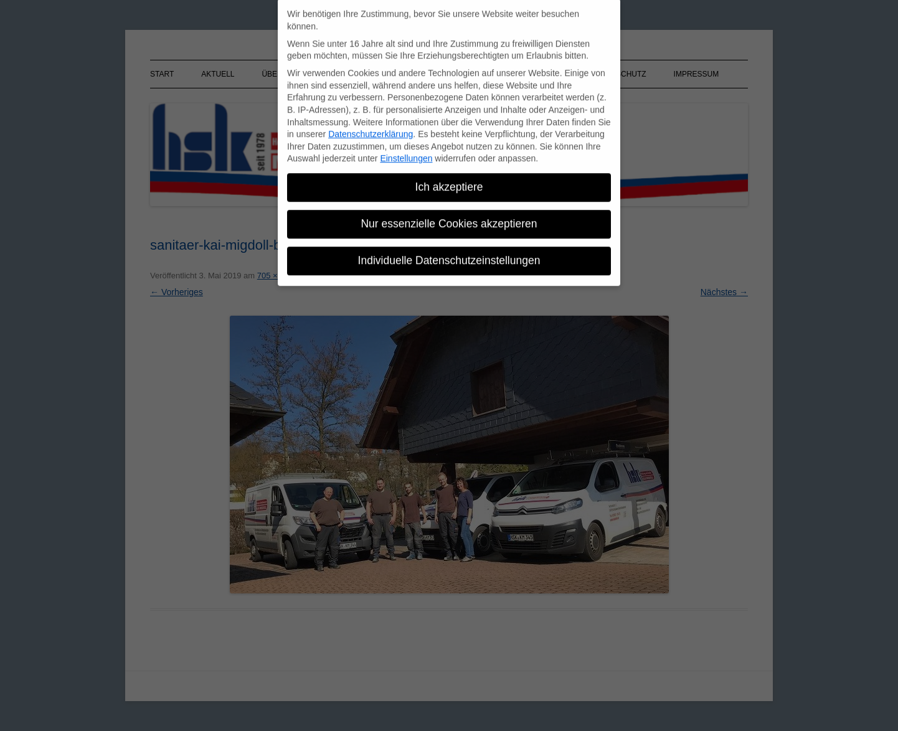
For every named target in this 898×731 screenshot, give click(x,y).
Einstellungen (406, 153)
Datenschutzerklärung (370, 128)
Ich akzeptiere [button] (449, 181)
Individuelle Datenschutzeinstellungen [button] (449, 254)
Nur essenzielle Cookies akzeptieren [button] (449, 218)
